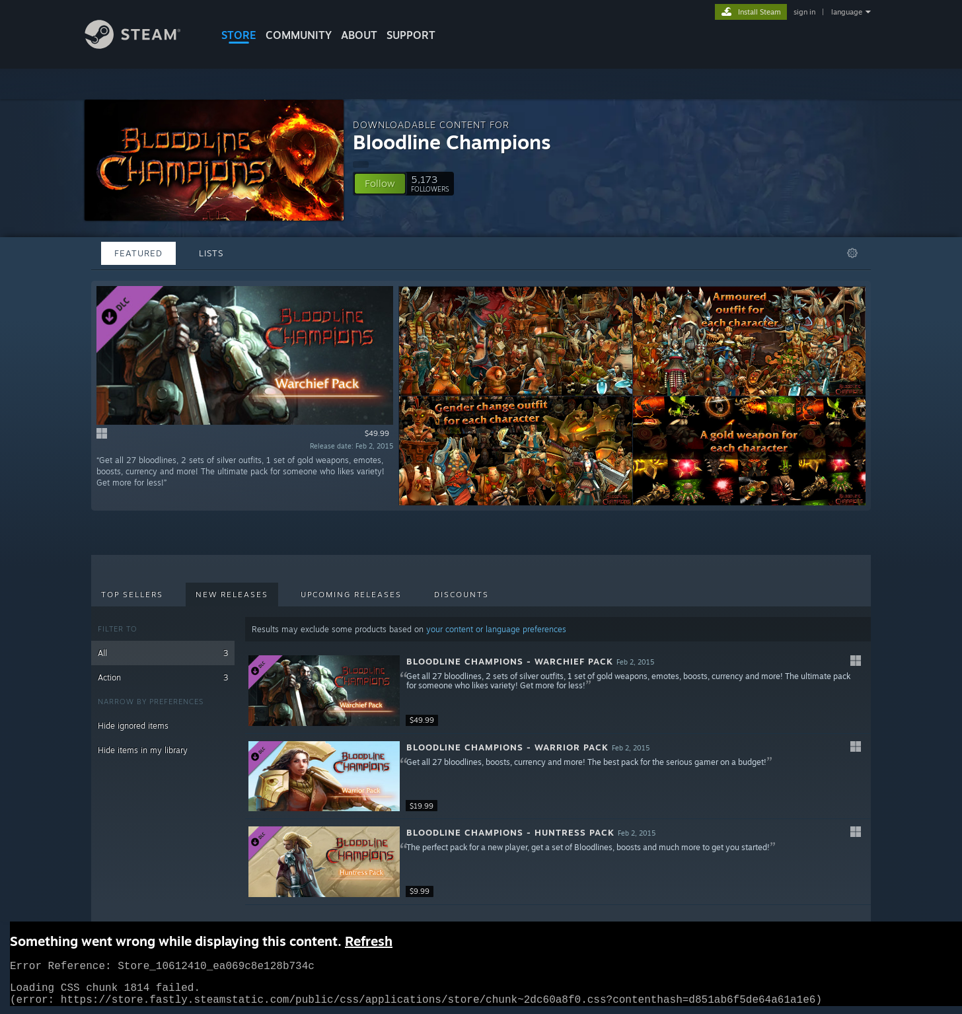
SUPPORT (411, 35)
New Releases (232, 594)
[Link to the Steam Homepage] (143, 45)
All (163, 653)
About (359, 35)
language (846, 12)
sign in (804, 12)
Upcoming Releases (351, 594)
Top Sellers (132, 594)
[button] (380, 184)
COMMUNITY (299, 35)
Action (163, 677)
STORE (238, 35)
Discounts (461, 594)
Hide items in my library (143, 750)
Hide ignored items (133, 726)
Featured (138, 253)
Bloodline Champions (452, 141)
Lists (211, 253)
